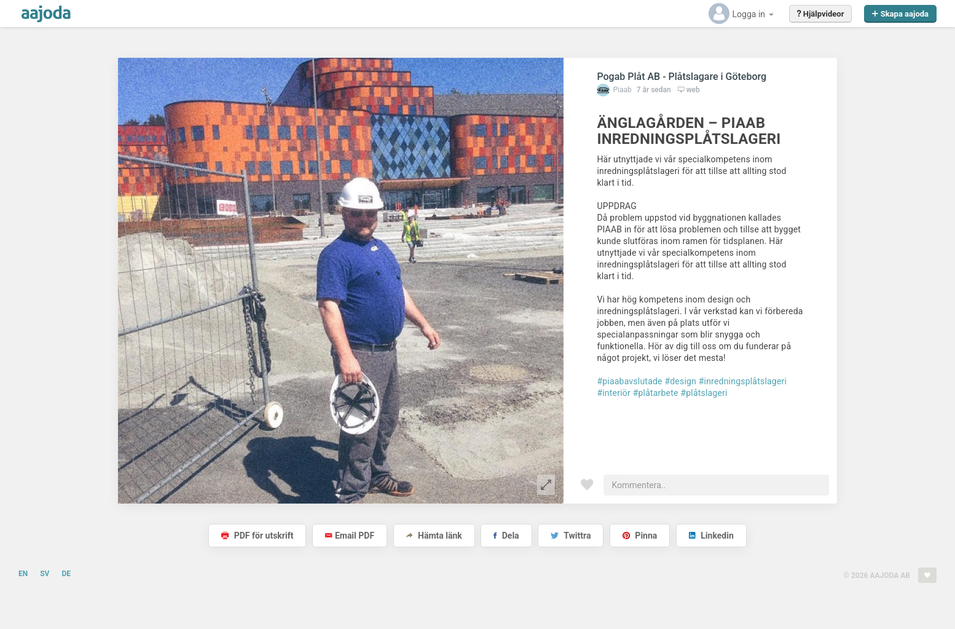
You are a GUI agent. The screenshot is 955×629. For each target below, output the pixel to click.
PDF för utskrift (257, 535)
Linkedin (711, 535)
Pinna (640, 535)
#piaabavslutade (629, 381)
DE (66, 573)
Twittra (571, 535)
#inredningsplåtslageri (743, 381)
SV (44, 573)
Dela (506, 535)
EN (23, 573)
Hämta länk (434, 535)
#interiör (614, 393)
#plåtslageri (703, 393)
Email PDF (349, 535)
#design (680, 381)
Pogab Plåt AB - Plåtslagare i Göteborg (681, 76)
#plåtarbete (655, 393)
